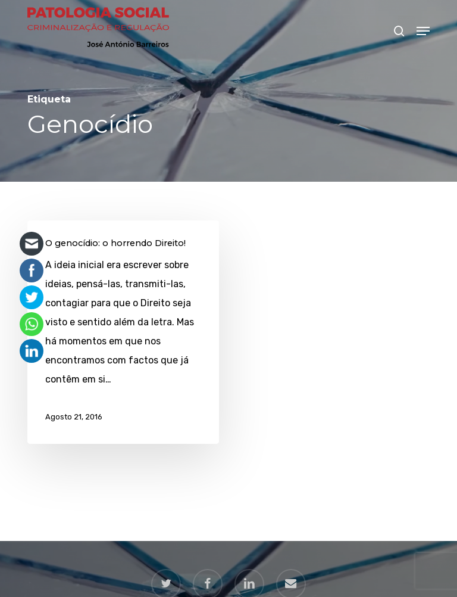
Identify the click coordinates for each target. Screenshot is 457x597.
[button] (423, 31)
